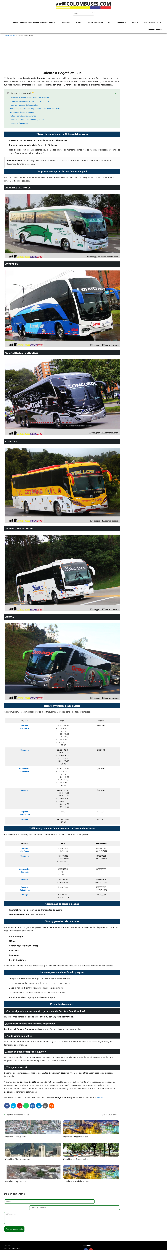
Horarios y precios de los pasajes (24, 105)
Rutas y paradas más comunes (23, 116)
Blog (115, 22)
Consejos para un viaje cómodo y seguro (27, 119)
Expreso (24, 812)
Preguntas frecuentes (19, 123)
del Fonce (24, 728)
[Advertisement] (62, 53)
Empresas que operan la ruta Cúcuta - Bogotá (29, 101)
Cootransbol (24, 769)
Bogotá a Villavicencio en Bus (17, 1115)
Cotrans (24, 790)
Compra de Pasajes (101, 22)
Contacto (136, 22)
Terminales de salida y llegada (22, 112)
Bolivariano (24, 814)
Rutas (86, 22)
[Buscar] (92, 13)
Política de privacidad (153, 22)
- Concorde (24, 771)
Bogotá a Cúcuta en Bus (109, 1115)
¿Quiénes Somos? (155, 29)
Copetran (24, 750)
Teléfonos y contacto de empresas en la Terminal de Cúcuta (35, 108)
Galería (123, 22)
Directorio (74, 22)
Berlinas (24, 726)
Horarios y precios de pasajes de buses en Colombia (43, 22)
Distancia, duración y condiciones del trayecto (29, 98)
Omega (24, 819)
